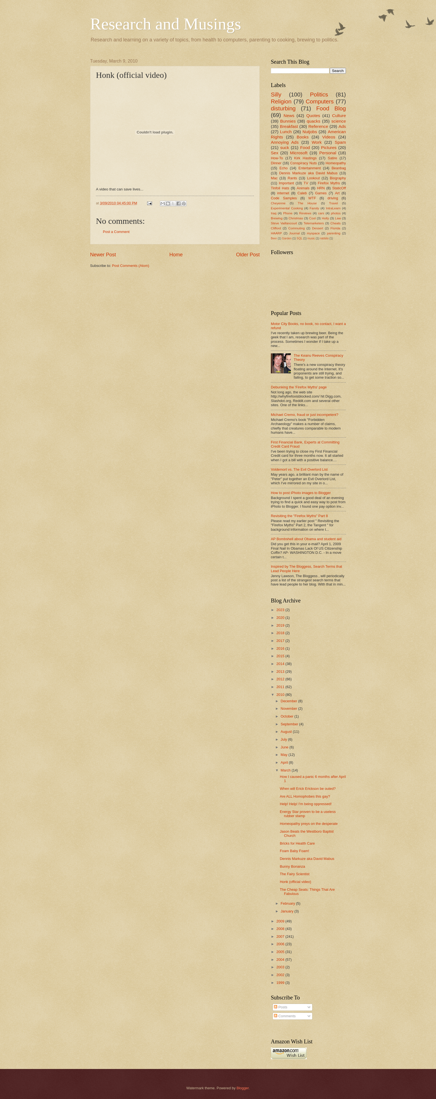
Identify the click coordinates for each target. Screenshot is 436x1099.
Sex (274, 152)
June (285, 747)
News (289, 115)
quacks (313, 121)
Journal (294, 233)
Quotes (313, 115)
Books (303, 137)
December (289, 701)
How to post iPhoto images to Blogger (301, 493)
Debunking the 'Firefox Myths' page (299, 387)
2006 (280, 944)
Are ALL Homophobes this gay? (305, 796)
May (284, 755)
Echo (283, 168)
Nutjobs (310, 131)
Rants (292, 178)
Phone (287, 213)
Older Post (248, 254)
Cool (312, 218)
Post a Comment (116, 232)
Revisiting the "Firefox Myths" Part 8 (299, 516)
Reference (318, 126)
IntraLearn (333, 208)
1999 (280, 983)
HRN (321, 188)
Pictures (329, 147)
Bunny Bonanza (292, 866)
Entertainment (309, 168)
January (287, 911)
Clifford (276, 228)
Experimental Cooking (287, 208)
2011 (280, 687)
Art (337, 193)
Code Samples (284, 198)
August (287, 732)
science (338, 121)
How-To (277, 158)
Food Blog (331, 108)
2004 (280, 959)
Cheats (335, 223)
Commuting (296, 228)
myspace (313, 233)
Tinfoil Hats (280, 188)
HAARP (276, 233)
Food (305, 147)
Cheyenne (278, 203)
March (286, 770)
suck (284, 147)
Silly (276, 94)
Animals (303, 188)
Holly (325, 218)
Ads (342, 126)
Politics (319, 94)
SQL (300, 238)
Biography (338, 178)
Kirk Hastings (305, 158)
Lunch (286, 131)
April (285, 762)
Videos (328, 137)
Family (314, 208)
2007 (280, 936)
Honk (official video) (295, 882)
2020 (280, 618)
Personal (327, 152)
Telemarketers (314, 223)
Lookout (313, 178)
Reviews (305, 213)
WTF (312, 198)
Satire (332, 158)
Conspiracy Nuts (303, 163)
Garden (286, 238)
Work (317, 142)
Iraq (273, 213)
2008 (280, 929)
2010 (280, 695)
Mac (274, 178)
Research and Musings (165, 24)
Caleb (302, 193)
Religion (281, 101)
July (284, 739)
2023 (280, 610)
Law (338, 218)
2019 (280, 625)
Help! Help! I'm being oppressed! (305, 804)
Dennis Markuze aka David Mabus (308, 173)
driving (333, 198)
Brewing (277, 218)
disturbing (283, 108)
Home (176, 254)
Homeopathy (336, 163)
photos (336, 213)
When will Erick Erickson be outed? (308, 789)
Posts (280, 1007)
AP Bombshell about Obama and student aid (306, 539)
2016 (280, 648)
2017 (280, 641)
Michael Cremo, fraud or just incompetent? (304, 415)
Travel (333, 203)
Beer (274, 238)
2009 (280, 921)
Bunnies (288, 121)
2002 (280, 975)
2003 (280, 967)
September (290, 724)
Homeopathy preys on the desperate (309, 824)
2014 (280, 664)
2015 (280, 656)
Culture (339, 115)
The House (307, 203)
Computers (320, 101)
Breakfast (289, 126)
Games (321, 193)
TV (306, 183)
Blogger (243, 1088)
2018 (280, 633)
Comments (285, 1016)
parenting (333, 233)
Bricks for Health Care (297, 843)
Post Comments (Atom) (130, 266)
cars (321, 213)
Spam (340, 142)
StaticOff (339, 188)
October (287, 716)
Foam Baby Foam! (294, 851)
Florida (335, 228)
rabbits (324, 238)
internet (283, 193)
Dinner (276, 163)
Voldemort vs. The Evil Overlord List (299, 469)
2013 (280, 671)
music (311, 238)
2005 (280, 952)
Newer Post (103, 254)
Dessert (317, 228)
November (289, 708)
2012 (280, 679)
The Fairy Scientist (294, 874)
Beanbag (338, 168)
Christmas (296, 218)
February (288, 903)
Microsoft (299, 152)
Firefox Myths (329, 183)
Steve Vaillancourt (284, 223)
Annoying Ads (285, 142)
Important (286, 183)
